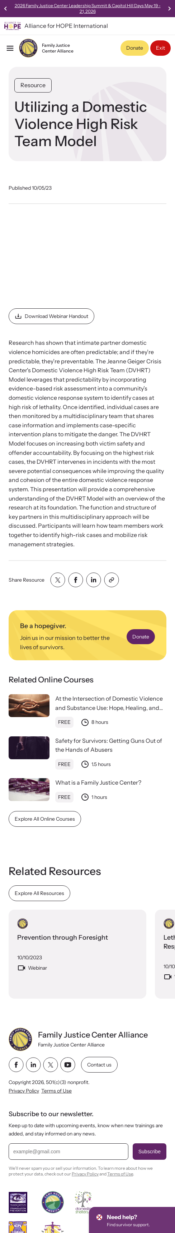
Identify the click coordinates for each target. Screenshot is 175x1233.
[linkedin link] (33, 1064)
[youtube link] (67, 1064)
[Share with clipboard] (111, 579)
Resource (33, 85)
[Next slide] (169, 8)
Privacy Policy (24, 1091)
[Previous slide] (5, 8)
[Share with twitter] (57, 579)
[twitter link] (50, 1064)
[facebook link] (16, 1064)
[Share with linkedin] (93, 579)
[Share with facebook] (75, 579)
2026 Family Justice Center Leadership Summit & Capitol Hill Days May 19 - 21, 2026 (88, 8)
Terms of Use (56, 1091)
